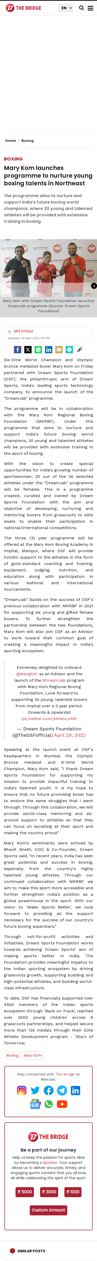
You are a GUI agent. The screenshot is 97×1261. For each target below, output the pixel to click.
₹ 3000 (49, 1192)
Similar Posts (31, 1251)
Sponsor (50, 1162)
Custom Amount (48, 1210)
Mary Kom (33, 1055)
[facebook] (17, 350)
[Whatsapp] (38, 350)
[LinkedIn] (49, 350)
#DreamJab (54, 680)
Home (12, 140)
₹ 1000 (72, 1192)
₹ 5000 (25, 1192)
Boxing (13, 159)
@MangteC (27, 673)
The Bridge (65, 1074)
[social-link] (80, 350)
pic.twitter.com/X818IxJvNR (49, 718)
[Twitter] (28, 350)
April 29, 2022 (70, 735)
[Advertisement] (48, 79)
